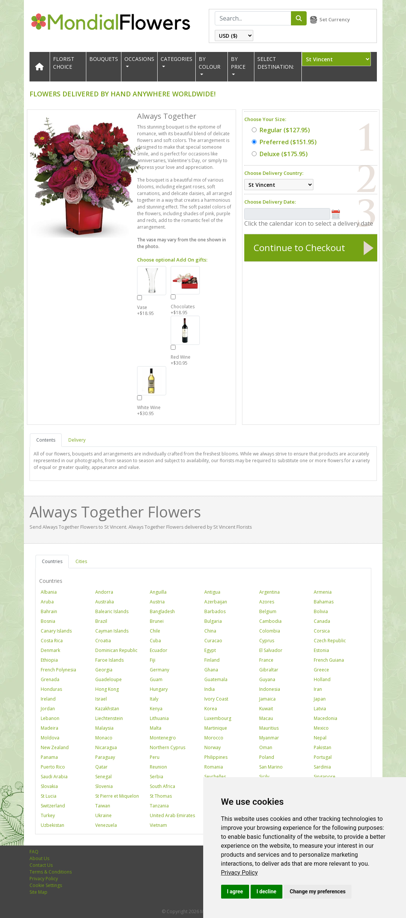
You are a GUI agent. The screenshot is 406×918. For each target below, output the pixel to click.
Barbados (215, 611)
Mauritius (269, 728)
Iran (318, 689)
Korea (210, 708)
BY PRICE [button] (238, 62)
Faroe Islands (109, 660)
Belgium (267, 611)
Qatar (101, 767)
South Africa (162, 786)
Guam (156, 679)
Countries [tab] (52, 561)
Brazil (101, 621)
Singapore (324, 776)
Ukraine (103, 815)
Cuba (155, 640)
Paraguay (105, 757)
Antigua (212, 592)
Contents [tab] (45, 440)
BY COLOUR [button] (209, 62)
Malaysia (104, 728)
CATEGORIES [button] (176, 58)
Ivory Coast (216, 699)
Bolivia (321, 611)
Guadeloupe (108, 679)
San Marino (271, 767)
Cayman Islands (111, 631)
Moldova (50, 738)
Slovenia (104, 786)
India (209, 689)
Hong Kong (107, 689)
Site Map (38, 892)
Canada (322, 621)
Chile (155, 631)
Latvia (320, 708)
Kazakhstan (107, 708)
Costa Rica (52, 640)
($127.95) (281, 130)
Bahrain (49, 611)
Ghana (211, 670)
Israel (101, 699)
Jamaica (267, 699)
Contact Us (41, 865)
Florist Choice (63, 62)
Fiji (152, 660)
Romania (213, 767)
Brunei (157, 621)
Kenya (156, 708)
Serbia (156, 776)
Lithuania (159, 718)
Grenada (50, 679)
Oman (265, 747)
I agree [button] (235, 891)
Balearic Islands (111, 611)
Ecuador (158, 650)
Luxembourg (217, 718)
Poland (266, 757)
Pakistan (322, 747)
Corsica (322, 631)
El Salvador (270, 650)
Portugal (323, 757)
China (210, 631)
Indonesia (269, 689)
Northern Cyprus (167, 747)
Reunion (158, 767)
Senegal (103, 776)
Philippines (215, 757)
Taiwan (102, 806)
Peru (154, 757)
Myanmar (269, 738)
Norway (212, 747)
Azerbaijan (215, 602)
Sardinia (322, 767)
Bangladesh (162, 611)
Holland (322, 679)
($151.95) (284, 142)
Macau (266, 718)
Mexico (321, 728)
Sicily (264, 776)
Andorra (104, 592)
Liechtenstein (109, 718)
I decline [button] (266, 891)
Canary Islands (56, 631)
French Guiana (329, 660)
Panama (49, 757)
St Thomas (161, 796)
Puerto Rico (53, 767)
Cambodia (270, 621)
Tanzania (159, 806)
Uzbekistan (52, 825)
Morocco (213, 738)
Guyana (267, 679)
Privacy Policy (239, 872)
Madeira (49, 728)
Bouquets (103, 58)
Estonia (321, 650)
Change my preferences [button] (317, 891)
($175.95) (280, 154)
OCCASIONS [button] (139, 58)
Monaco (103, 738)
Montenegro (163, 738)
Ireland (48, 699)
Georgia (103, 670)
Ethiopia (49, 660)
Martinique (215, 728)
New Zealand (55, 747)
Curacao (213, 640)
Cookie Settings (46, 885)
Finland (212, 660)
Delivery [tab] (77, 440)
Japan (320, 699)
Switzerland (53, 806)
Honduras (51, 689)
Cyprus (266, 640)
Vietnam (158, 825)
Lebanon (50, 718)
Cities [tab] (81, 561)
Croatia (103, 640)
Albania (49, 592)
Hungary (159, 689)
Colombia (269, 631)
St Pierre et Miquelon (117, 796)
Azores (266, 602)
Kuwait (266, 708)
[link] (239, 872)
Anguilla (158, 592)
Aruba (47, 602)
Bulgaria (213, 621)
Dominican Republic (116, 650)
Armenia (323, 592)
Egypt (210, 650)
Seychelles (215, 776)
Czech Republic (330, 640)
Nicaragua (106, 747)
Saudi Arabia (54, 776)
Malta (155, 728)
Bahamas (324, 602)
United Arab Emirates (172, 815)
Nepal (320, 738)
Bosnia (48, 621)
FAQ (34, 852)
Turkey (48, 815)
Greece (321, 670)
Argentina (269, 592)
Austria (157, 602)
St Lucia (48, 796)
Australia (104, 602)
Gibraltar (268, 670)
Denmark (50, 650)
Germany (159, 670)
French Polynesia (58, 670)
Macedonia (325, 718)
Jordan (48, 708)
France (266, 660)
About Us (39, 858)
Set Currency (334, 19)
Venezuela (106, 825)
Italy (154, 699)
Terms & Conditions (51, 872)
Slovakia (49, 786)
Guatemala (215, 679)
